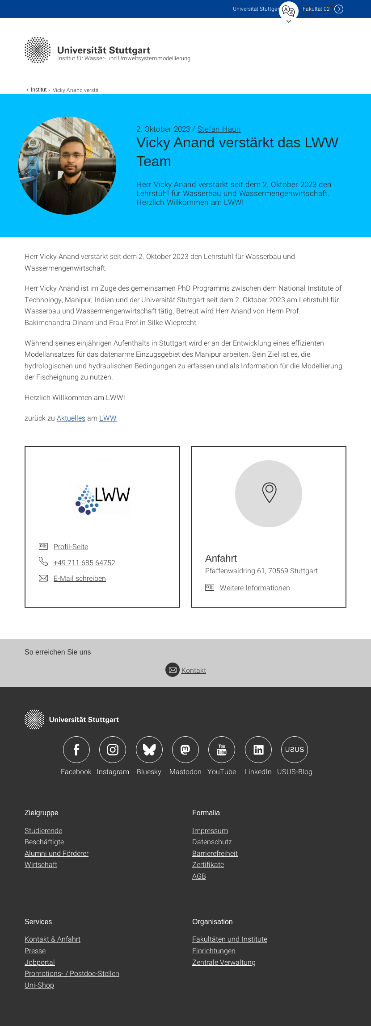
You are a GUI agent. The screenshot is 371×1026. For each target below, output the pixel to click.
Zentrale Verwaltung (224, 962)
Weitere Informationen (255, 587)
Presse (35, 950)
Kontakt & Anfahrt (52, 938)
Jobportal (40, 962)
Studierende (43, 830)
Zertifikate (208, 864)
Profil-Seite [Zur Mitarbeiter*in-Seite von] (71, 546)
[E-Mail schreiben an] (72, 578)
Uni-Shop (39, 984)
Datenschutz (212, 841)
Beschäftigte (44, 841)
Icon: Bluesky (149, 749)
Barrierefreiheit (215, 853)
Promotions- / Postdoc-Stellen (72, 973)
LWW (108, 417)
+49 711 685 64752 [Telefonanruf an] (84, 562)
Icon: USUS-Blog (294, 749)
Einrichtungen (214, 950)
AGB (199, 875)
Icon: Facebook (76, 749)
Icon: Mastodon (185, 749)
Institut (38, 90)
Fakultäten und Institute (229, 938)
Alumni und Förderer (57, 853)
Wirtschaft (41, 864)
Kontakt (185, 670)
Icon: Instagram (112, 749)
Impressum (210, 830)
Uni (257, 8)
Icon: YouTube (221, 749)
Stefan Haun (219, 129)
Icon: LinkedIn (258, 749)
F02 (316, 8)
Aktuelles (71, 417)
